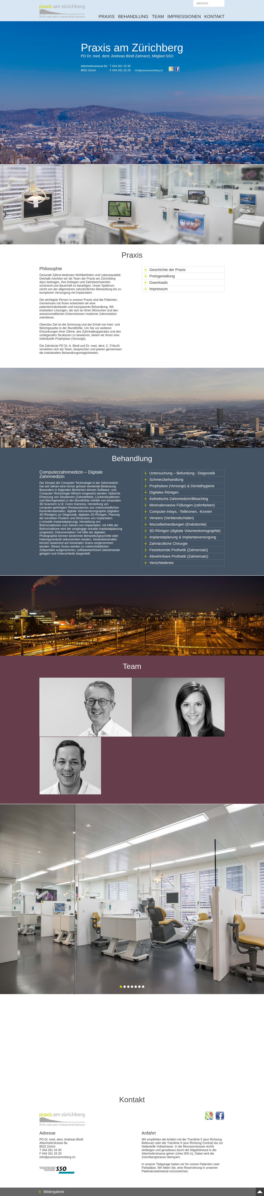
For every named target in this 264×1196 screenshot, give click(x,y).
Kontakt (214, 16)
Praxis (107, 16)
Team (158, 16)
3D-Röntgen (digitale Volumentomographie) (185, 531)
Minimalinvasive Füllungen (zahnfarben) (182, 505)
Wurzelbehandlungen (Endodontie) (178, 524)
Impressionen (184, 16)
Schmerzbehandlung (166, 479)
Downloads (158, 282)
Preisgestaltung (162, 276)
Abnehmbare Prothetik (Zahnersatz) (178, 556)
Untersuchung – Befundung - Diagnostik (182, 473)
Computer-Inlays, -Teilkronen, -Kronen (180, 511)
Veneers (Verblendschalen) (171, 518)
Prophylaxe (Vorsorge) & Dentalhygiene (181, 486)
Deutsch (202, 3)
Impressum (158, 289)
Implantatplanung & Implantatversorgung (182, 537)
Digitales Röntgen (164, 492)
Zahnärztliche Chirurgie (168, 543)
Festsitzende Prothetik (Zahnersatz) (178, 550)
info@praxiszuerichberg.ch (149, 70)
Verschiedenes (161, 563)
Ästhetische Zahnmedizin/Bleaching (178, 499)
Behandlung (133, 16)
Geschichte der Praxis (167, 270)
